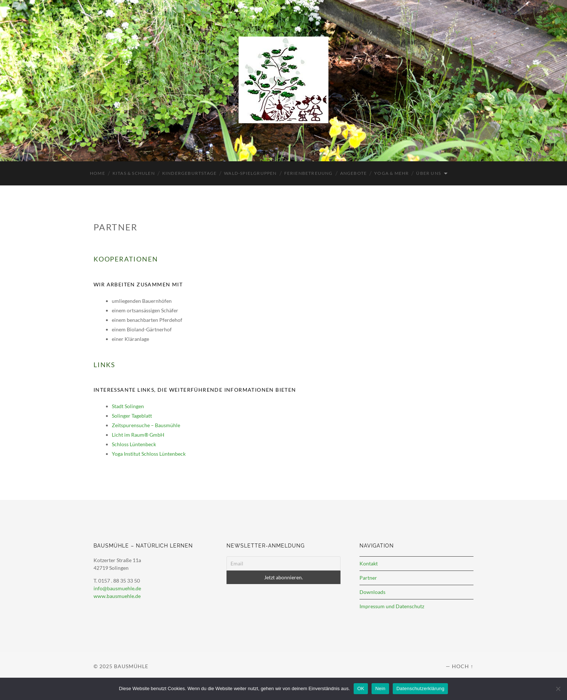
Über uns (428, 173)
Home (97, 173)
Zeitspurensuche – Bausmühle (146, 425)
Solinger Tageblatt (132, 416)
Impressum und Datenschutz (391, 606)
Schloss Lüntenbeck (134, 444)
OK (360, 688)
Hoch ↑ (462, 666)
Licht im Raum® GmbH (138, 435)
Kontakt (368, 563)
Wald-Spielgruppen (250, 173)
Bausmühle (131, 666)
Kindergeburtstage (189, 173)
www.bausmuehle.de (117, 596)
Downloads (372, 592)
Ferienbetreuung (308, 173)
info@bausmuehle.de (117, 588)
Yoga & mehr (391, 173)
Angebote (353, 173)
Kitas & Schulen (134, 173)
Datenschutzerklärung (420, 688)
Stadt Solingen (128, 406)
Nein (380, 688)
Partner (368, 578)
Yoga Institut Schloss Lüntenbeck (149, 454)
